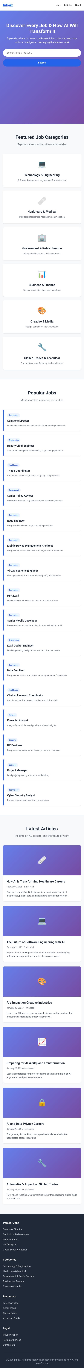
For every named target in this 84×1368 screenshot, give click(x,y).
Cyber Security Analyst (15, 1249)
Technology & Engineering (17, 1266)
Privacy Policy (10, 1334)
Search (42, 62)
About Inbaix (9, 1308)
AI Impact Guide (11, 1318)
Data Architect (10, 1239)
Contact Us (9, 1344)
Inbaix (8, 5)
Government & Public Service (18, 1276)
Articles (68, 5)
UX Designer (9, 1244)
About (78, 5)
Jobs (58, 5)
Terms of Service (12, 1340)
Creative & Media (12, 1286)
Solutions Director (12, 1229)
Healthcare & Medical (14, 1271)
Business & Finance (13, 1281)
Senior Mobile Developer (16, 1234)
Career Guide (10, 1313)
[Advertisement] (42, 89)
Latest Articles (10, 1303)
